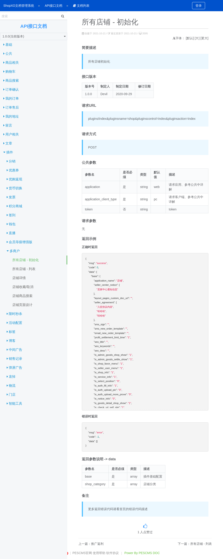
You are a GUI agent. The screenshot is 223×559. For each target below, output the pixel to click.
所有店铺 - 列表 (23, 269)
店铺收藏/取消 (22, 287)
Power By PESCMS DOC (142, 553)
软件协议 (112, 553)
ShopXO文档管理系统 (18, 5)
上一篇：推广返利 (91, 544)
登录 (198, 5)
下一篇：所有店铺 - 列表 (195, 544)
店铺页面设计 (22, 305)
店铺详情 (19, 278)
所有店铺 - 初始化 (25, 260)
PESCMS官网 (82, 553)
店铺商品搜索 (22, 296)
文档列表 (81, 5)
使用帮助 (99, 553)
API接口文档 (54, 5)
